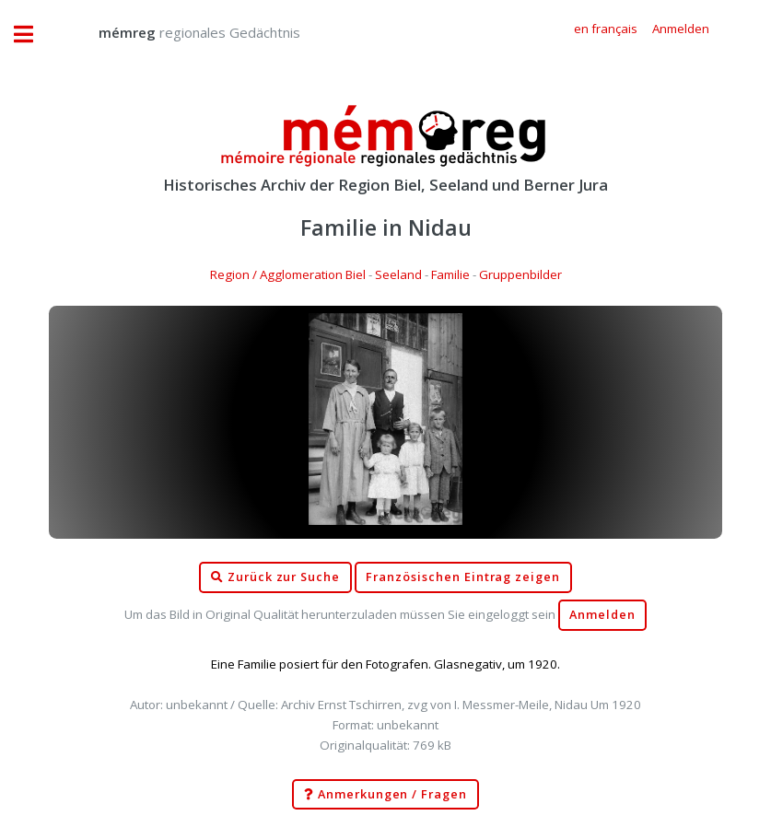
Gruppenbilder (520, 274)
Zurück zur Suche (275, 577)
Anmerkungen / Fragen (385, 794)
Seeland (398, 274)
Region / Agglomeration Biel (288, 274)
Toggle (33, 34)
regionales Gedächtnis (181, 32)
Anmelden (602, 615)
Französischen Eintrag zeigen (463, 577)
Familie (450, 274)
